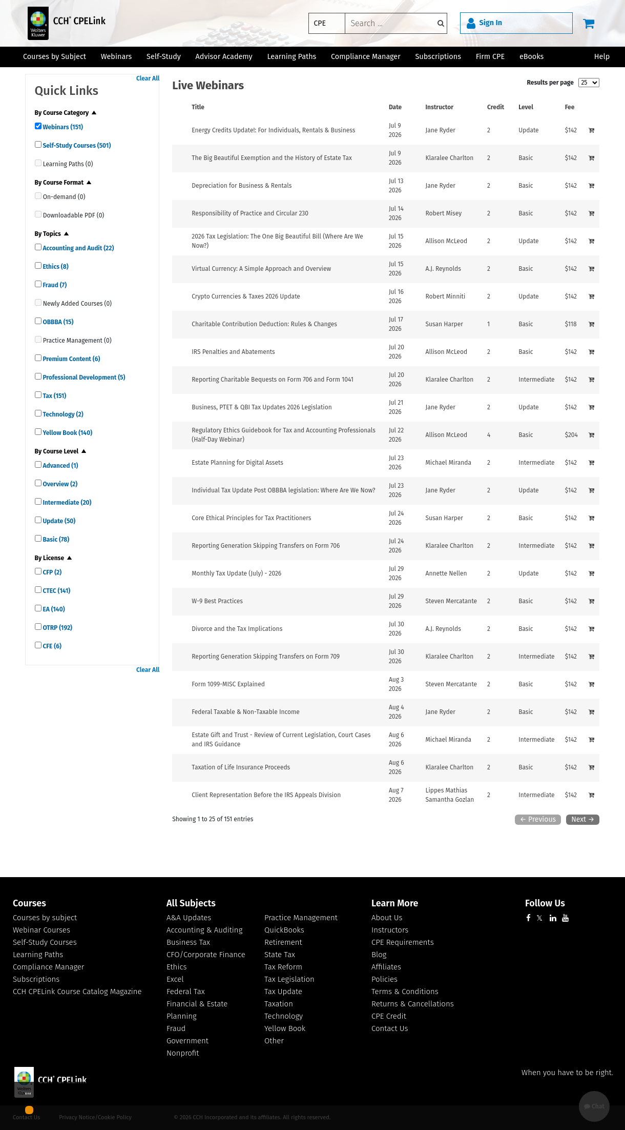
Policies (384, 979)
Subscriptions (36, 979)
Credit (495, 107)
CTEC (56, 590)
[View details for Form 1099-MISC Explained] (228, 684)
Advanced (59, 465)
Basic (55, 539)
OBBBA (57, 322)
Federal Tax (185, 991)
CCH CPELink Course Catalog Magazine (77, 991)
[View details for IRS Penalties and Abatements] (233, 351)
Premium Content (70, 359)
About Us (386, 917)
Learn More (394, 903)
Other (274, 1040)
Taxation (278, 1003)
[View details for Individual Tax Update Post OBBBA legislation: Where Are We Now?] (283, 490)
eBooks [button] (531, 56)
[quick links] (38, 126)
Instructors (389, 930)
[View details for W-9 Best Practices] (217, 601)
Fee (570, 107)
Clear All (147, 78)
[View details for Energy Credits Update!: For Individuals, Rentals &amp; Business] (273, 130)
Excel (175, 979)
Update (58, 521)
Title (198, 107)
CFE (51, 646)
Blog (378, 954)
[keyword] (396, 23)
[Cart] (588, 23)
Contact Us (389, 1028)
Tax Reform (283, 967)
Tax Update (283, 991)
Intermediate (66, 502)
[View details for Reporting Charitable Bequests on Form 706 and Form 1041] (272, 379)
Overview (59, 484)
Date (395, 107)
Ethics (55, 266)
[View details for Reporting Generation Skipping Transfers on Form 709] (266, 656)
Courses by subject (45, 917)
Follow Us (545, 903)
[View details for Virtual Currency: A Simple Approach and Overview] (261, 268)
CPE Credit (388, 1016)
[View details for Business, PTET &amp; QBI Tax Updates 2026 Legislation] (261, 407)
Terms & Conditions (405, 991)
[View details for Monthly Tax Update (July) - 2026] (236, 573)
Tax (54, 396)
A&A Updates (188, 917)
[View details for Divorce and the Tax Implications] (237, 628)
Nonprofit (182, 1053)
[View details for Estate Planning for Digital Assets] (237, 462)
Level (525, 107)
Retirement (283, 942)
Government (187, 1040)
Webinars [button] (116, 56)
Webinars (62, 127)
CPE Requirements (402, 942)
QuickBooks (284, 930)
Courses (29, 903)
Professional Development (83, 377)
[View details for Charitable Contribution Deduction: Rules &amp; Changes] (264, 324)
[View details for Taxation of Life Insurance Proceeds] (241, 767)
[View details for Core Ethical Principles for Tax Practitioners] (251, 518)
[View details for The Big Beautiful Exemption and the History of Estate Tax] (272, 158)
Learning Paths (291, 56)
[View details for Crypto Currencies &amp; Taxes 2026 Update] (246, 296)
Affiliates (386, 967)
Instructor (440, 107)
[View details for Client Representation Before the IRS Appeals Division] (266, 795)
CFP (51, 572)
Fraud (54, 285)
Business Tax (188, 942)
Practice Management (301, 917)
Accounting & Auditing (204, 930)
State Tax (279, 954)
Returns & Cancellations (412, 1003)
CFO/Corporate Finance (205, 954)
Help (602, 56)
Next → (582, 819)
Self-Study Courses (76, 145)
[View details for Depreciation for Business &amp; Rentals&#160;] (242, 185)
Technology (62, 414)
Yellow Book (67, 433)
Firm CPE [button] (490, 56)
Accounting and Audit (77, 248)
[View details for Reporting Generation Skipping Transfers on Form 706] (266, 545)
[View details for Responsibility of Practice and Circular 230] (250, 213)
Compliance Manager (48, 967)
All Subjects (191, 903)
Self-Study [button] (164, 56)
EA (53, 609)
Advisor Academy (224, 56)
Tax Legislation (289, 979)
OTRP (56, 627)
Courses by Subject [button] (54, 56)
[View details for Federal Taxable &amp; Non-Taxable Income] (246, 712)
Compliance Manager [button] (366, 56)
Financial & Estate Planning (196, 1010)
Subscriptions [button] (438, 56)
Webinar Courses (41, 930)
